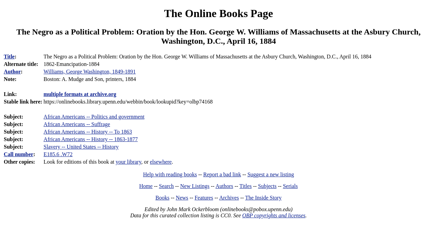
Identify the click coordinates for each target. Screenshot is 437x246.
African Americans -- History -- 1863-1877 (91, 139)
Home (146, 186)
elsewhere (161, 162)
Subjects (267, 186)
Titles (245, 186)
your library (128, 162)
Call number (18, 154)
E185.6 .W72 (58, 154)
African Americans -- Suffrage (77, 124)
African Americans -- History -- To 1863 (88, 132)
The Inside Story (263, 198)
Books (162, 198)
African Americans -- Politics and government (94, 117)
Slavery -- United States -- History (81, 147)
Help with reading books (170, 174)
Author (12, 71)
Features (204, 198)
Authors (224, 186)
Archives (229, 198)
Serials (290, 186)
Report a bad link (222, 174)
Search (166, 186)
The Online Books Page (218, 13)
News (182, 198)
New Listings (195, 186)
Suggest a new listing (271, 174)
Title (9, 56)
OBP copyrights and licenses (273, 215)
